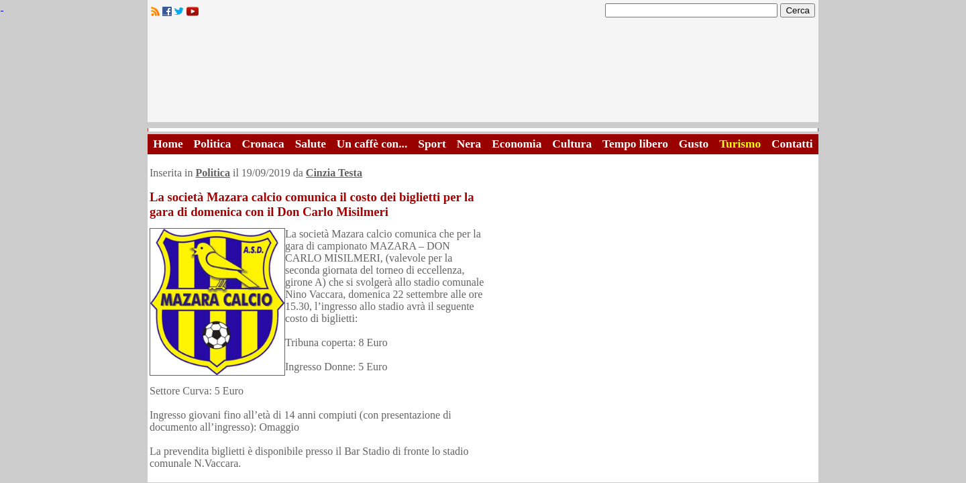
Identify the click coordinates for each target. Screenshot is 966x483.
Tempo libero (635, 144)
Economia (516, 144)
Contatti (792, 144)
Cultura (572, 144)
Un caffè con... (372, 144)
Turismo (740, 144)
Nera (469, 144)
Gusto (693, 144)
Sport (431, 144)
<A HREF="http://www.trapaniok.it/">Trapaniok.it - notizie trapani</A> (483, 73)
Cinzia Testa (334, 172)
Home (167, 144)
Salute (310, 144)
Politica (212, 144)
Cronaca (262, 144)
